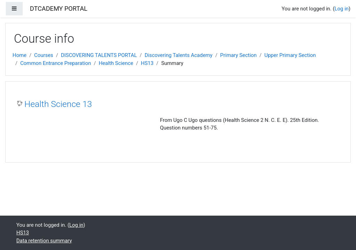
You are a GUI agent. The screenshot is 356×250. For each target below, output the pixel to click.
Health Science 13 (58, 104)
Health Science (116, 63)
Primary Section (238, 55)
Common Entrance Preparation (55, 63)
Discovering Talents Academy (178, 55)
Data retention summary (44, 241)
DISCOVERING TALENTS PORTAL (99, 55)
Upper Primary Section (290, 55)
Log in (341, 9)
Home (19, 55)
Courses (43, 55)
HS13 (147, 63)
